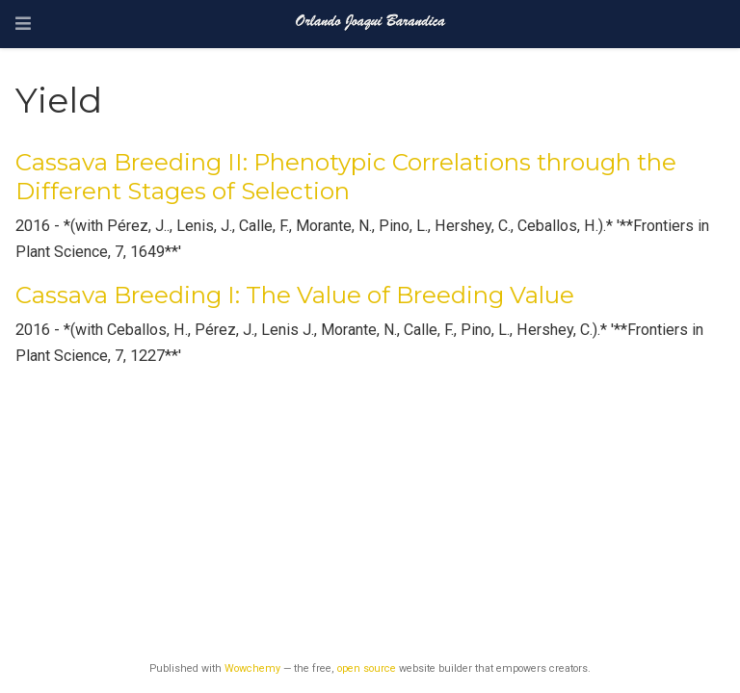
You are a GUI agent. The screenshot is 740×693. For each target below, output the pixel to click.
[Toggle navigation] (23, 24)
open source (366, 668)
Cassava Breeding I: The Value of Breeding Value (294, 295)
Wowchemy (252, 668)
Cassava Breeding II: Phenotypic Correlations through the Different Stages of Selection (345, 176)
